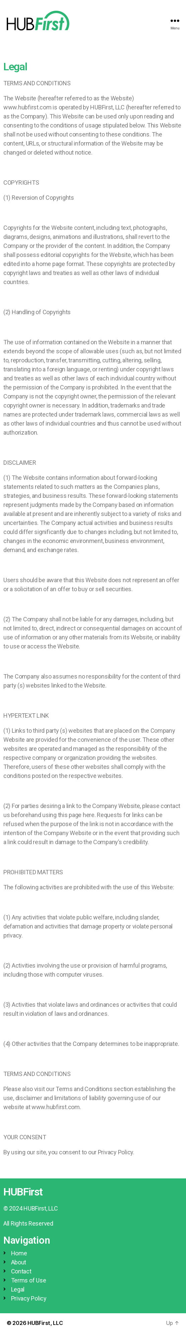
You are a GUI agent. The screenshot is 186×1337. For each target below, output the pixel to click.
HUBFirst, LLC (45, 1323)
